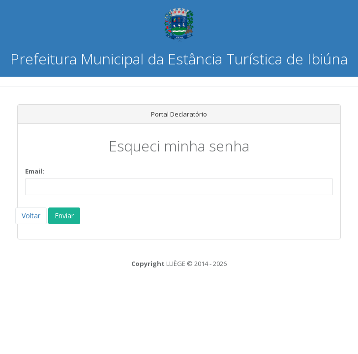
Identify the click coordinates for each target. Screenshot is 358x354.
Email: (34, 171)
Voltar (31, 215)
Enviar (64, 215)
